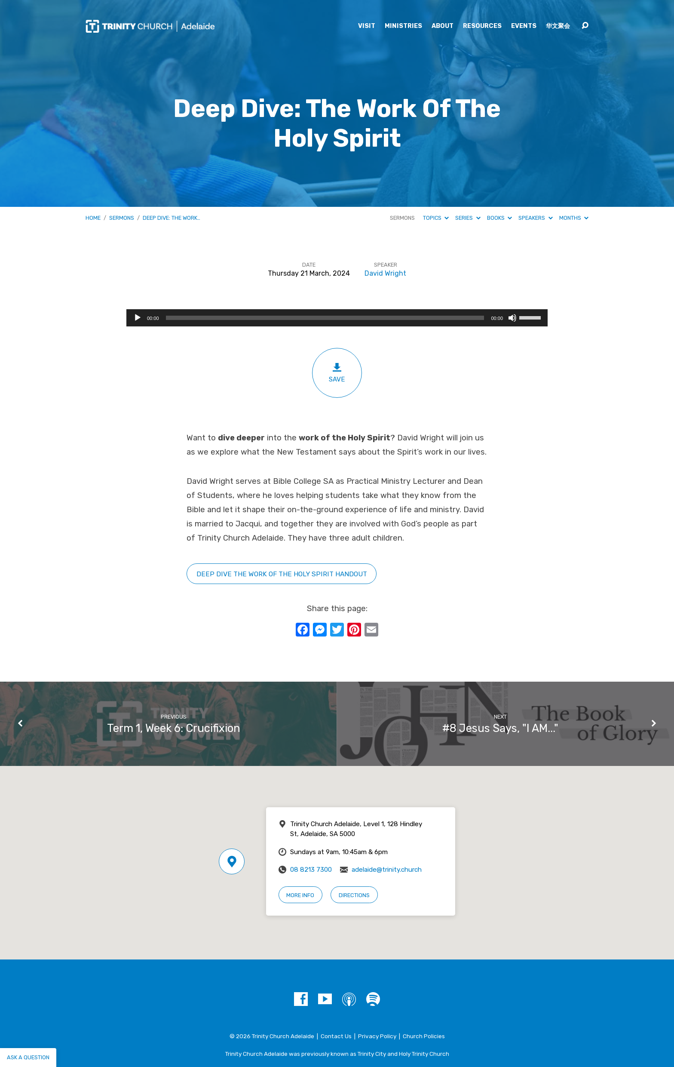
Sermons (121, 218)
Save (337, 372)
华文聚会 (558, 26)
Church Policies (424, 1036)
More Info (300, 895)
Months (573, 218)
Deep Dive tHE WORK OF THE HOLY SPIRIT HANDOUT (281, 574)
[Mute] (512, 318)
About (442, 26)
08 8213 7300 (311, 869)
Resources (482, 26)
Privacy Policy (377, 1036)
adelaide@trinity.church (387, 869)
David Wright (385, 273)
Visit (366, 26)
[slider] (325, 318)
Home (93, 218)
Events (523, 26)
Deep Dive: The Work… (171, 218)
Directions (354, 895)
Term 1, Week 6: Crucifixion (173, 728)
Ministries (403, 26)
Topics (436, 218)
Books (499, 218)
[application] (337, 317)
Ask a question (28, 1057)
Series (467, 218)
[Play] (137, 318)
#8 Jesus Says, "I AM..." (500, 728)
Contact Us (336, 1036)
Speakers (535, 218)
